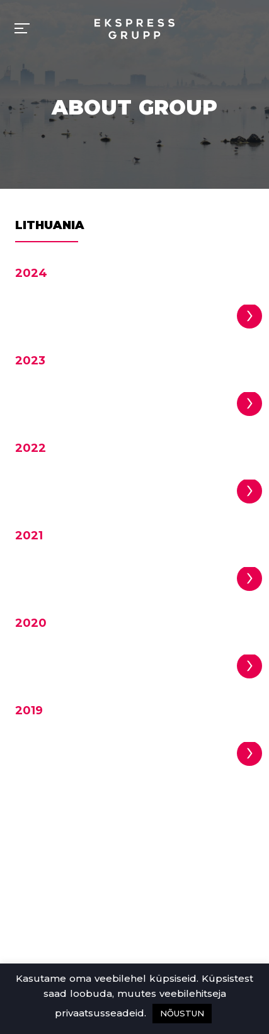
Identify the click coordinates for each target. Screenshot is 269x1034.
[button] (249, 316)
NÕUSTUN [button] (182, 1013)
